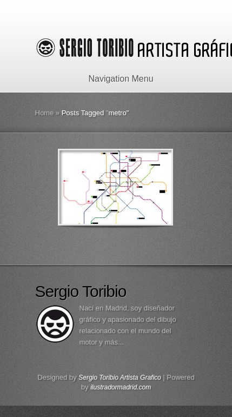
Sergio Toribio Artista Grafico (119, 377)
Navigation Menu (114, 78)
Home (44, 113)
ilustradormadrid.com (120, 387)
